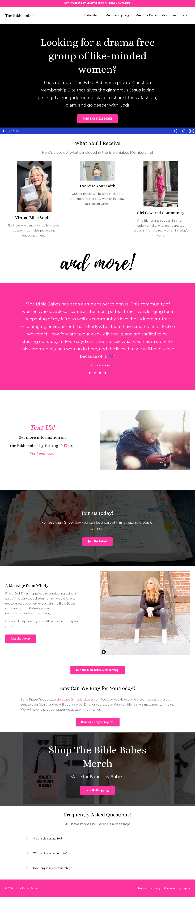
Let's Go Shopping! (97, 790)
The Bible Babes (19, 15)
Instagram (17, 613)
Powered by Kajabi (177, 888)
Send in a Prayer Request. (97, 722)
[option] (97, 331)
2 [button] (95, 373)
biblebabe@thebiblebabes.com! (78, 699)
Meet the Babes (146, 15)
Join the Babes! (97, 541)
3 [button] (100, 373)
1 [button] (90, 373)
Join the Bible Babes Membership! (97, 670)
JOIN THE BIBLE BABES (97, 118)
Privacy (155, 888)
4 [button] (105, 373)
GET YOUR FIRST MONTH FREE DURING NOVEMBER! (97, 3)
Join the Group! (21, 638)
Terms (142, 888)
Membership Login (118, 15)
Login (184, 15)
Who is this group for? (47, 838)
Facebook (35, 613)
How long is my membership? (52, 868)
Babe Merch (92, 15)
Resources (169, 15)
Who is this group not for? (50, 853)
